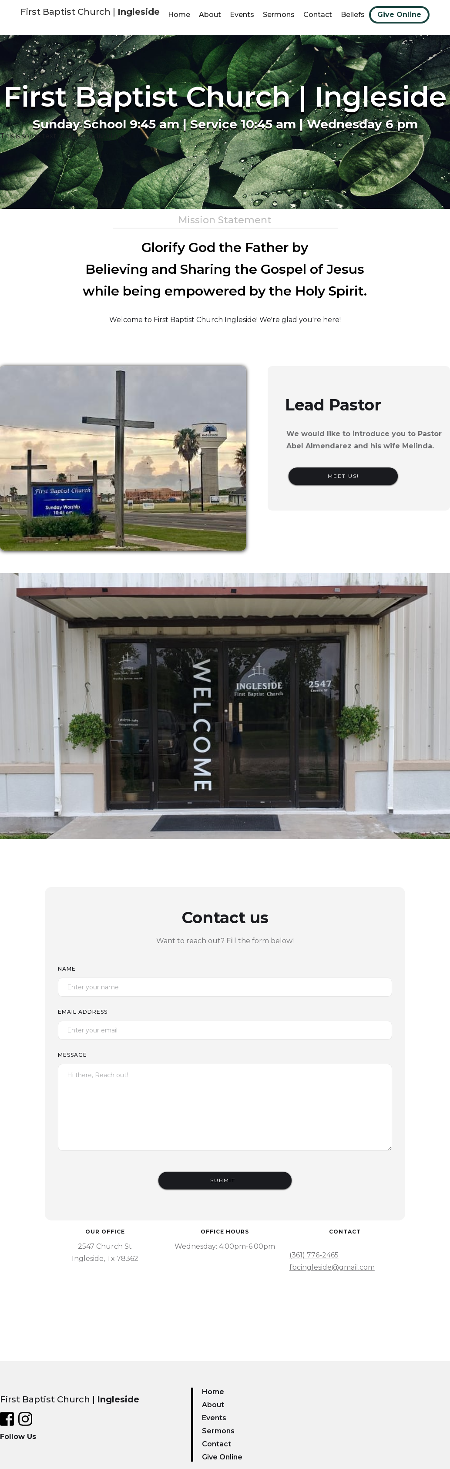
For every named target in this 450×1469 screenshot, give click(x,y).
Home (179, 14)
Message (72, 1055)
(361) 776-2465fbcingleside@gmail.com (332, 1261)
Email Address (82, 1011)
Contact (317, 14)
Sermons (279, 14)
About (210, 14)
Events (242, 14)
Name (67, 968)
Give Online (399, 14)
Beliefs (353, 14)
